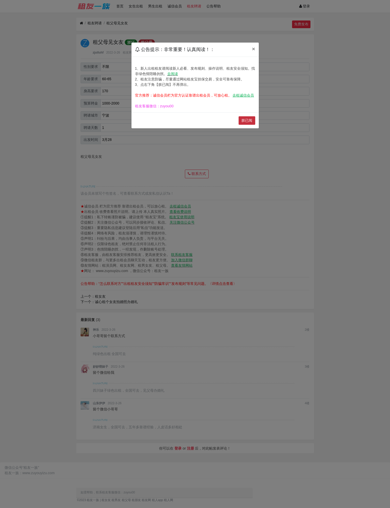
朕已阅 (246, 120)
